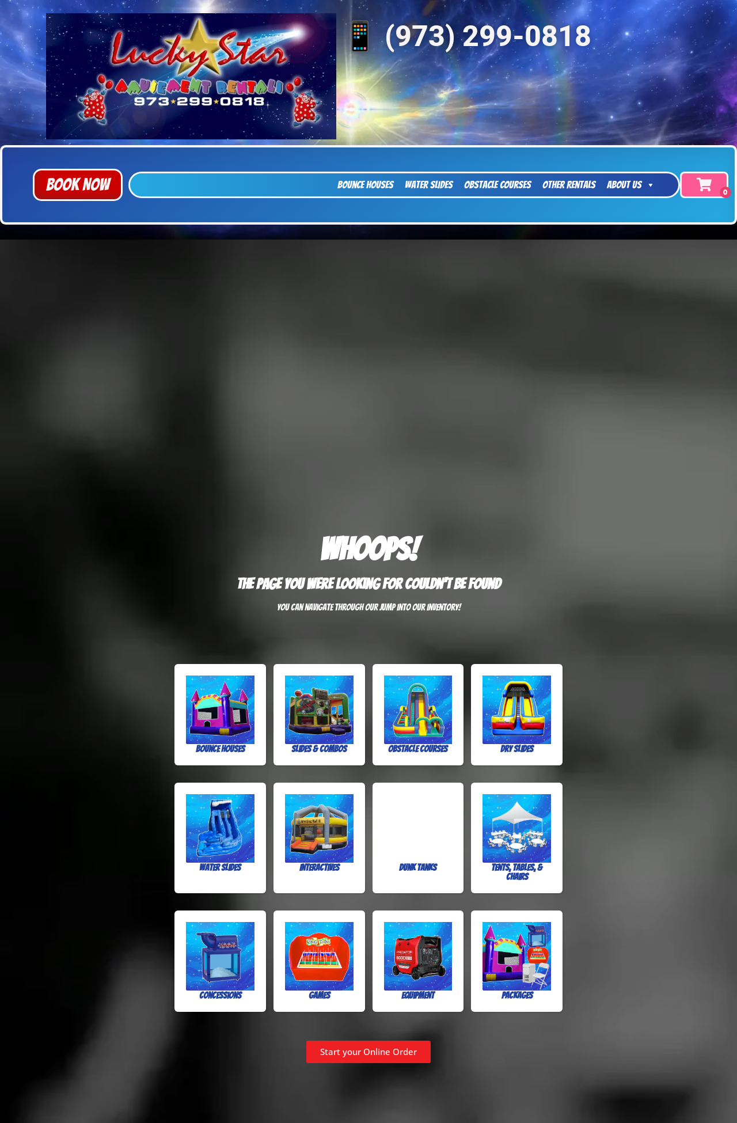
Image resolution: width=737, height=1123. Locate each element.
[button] (78, 185)
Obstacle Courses (497, 184)
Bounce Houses (365, 184)
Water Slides (429, 184)
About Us (631, 184)
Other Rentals (568, 184)
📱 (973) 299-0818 (466, 36)
